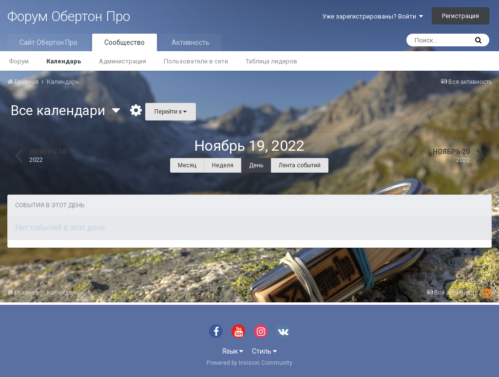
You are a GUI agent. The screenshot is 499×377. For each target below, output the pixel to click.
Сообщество (124, 42)
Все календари (65, 110)
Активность (191, 42)
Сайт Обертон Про (48, 42)
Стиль (264, 351)
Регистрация (460, 16)
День (256, 165)
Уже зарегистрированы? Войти (372, 16)
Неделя (222, 165)
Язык (232, 351)
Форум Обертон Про (68, 16)
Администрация (122, 61)
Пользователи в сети (196, 61)
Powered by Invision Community (249, 362)
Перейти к (170, 111)
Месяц (187, 165)
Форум (19, 61)
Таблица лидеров (271, 61)
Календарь (63, 61)
